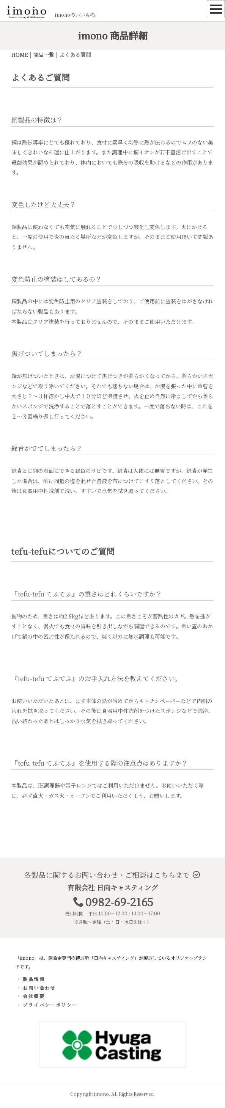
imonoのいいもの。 (77, 14)
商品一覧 (43, 54)
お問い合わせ (36, 987)
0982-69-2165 (119, 901)
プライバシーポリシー (46, 1004)
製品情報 (30, 979)
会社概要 (30, 996)
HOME (19, 54)
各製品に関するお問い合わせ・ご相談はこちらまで (112, 874)
